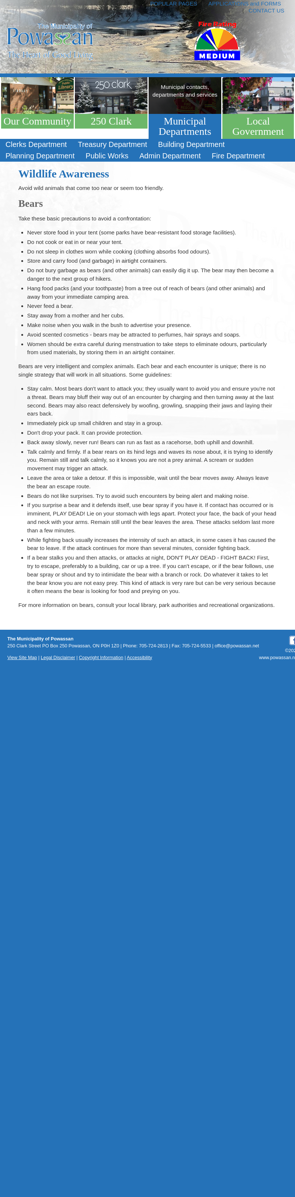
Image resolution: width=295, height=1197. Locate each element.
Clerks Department (36, 144)
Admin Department (170, 156)
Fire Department (238, 156)
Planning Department (40, 156)
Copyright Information (101, 657)
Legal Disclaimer (58, 657)
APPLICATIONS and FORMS (244, 3)
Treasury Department (112, 144)
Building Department (191, 144)
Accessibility (139, 657)
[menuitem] (36, 144)
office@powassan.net (237, 645)
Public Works (106, 156)
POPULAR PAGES (173, 3)
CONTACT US (266, 10)
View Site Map (22, 657)
